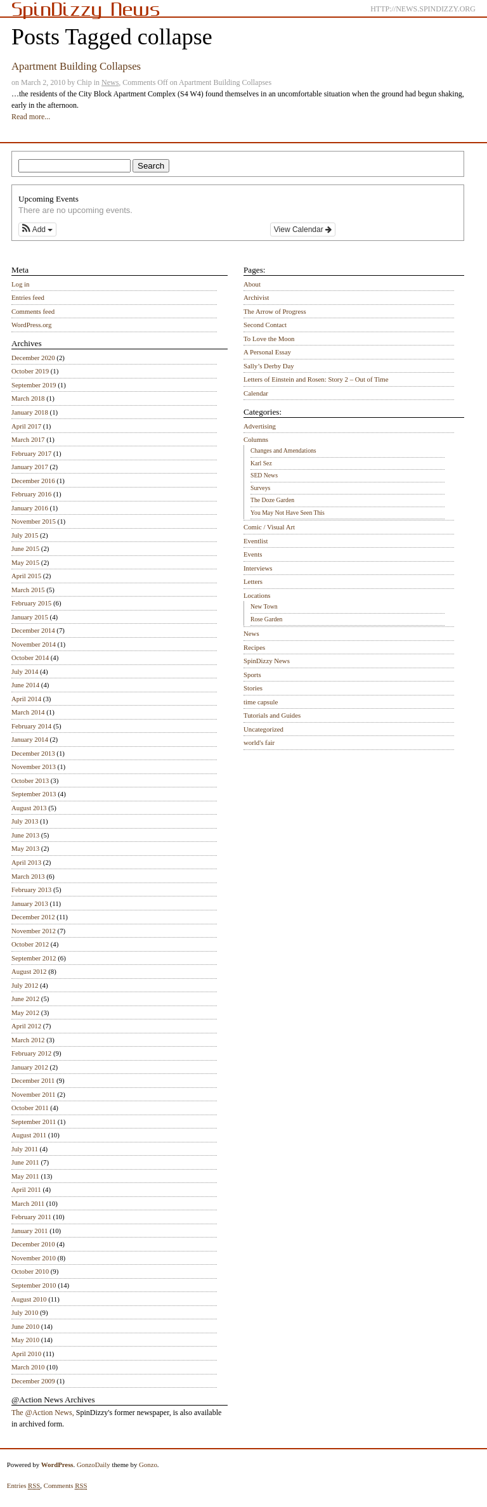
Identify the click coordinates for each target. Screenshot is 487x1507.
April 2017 (26, 426)
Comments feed (33, 311)
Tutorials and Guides (272, 715)
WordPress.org (31, 324)
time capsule (261, 702)
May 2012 (25, 1012)
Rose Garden (266, 619)
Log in (20, 284)
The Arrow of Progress (275, 311)
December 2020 (33, 357)
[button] (37, 229)
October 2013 (30, 780)
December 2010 (33, 1244)
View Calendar (303, 229)
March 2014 (27, 712)
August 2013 (29, 808)
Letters (253, 581)
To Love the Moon (269, 338)
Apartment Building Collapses (76, 66)
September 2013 (33, 794)
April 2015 (26, 575)
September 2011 (33, 1121)
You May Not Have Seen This (287, 512)
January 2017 (29, 466)
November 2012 (33, 931)
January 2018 (29, 412)
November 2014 (33, 644)
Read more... (30, 116)
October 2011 (30, 1107)
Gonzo (148, 1464)
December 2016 (33, 480)
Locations (257, 595)
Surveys (260, 487)
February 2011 (31, 1216)
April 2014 (26, 698)
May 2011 (25, 1176)
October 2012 (30, 944)
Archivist (256, 297)
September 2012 (33, 958)
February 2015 (31, 603)
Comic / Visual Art (269, 527)
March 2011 (27, 1203)
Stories (253, 688)
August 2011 (28, 1135)
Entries (24, 1486)
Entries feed (27, 297)
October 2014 (30, 657)
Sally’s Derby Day (269, 366)
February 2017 (31, 453)
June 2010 (25, 1326)
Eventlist (256, 541)
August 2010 (29, 1299)
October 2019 (30, 371)
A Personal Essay (267, 352)
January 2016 (29, 508)
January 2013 (29, 903)
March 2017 (27, 439)
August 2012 (29, 971)
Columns (256, 439)
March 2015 (27, 589)
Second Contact (265, 324)
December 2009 (33, 1381)
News (110, 82)
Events (253, 554)
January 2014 (29, 739)
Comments (66, 1486)
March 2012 (27, 1040)
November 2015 (33, 521)
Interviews (258, 568)
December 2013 (33, 753)
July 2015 (24, 535)
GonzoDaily (93, 1464)
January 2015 (29, 617)
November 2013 (33, 766)
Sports (252, 674)
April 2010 (26, 1353)
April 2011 (26, 1189)
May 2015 (25, 562)
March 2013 (27, 876)
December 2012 (33, 917)
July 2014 (24, 671)
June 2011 (25, 1162)
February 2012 (31, 1053)
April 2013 (26, 862)
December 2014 (33, 630)
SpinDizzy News (267, 660)
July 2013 (24, 821)
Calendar (256, 393)
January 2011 (29, 1230)
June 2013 (25, 835)
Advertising (260, 426)
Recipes (254, 647)
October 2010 (30, 1271)
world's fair (259, 742)
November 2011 (33, 1094)
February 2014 (31, 726)
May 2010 (25, 1339)
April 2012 (26, 1026)
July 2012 (24, 985)
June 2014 (25, 685)
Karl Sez (261, 463)
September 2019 (33, 385)
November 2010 (33, 1258)
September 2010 (33, 1285)
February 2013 (31, 889)
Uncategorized (263, 729)
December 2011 (33, 1080)
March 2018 (27, 398)
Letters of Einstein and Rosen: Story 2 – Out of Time (316, 379)
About (252, 284)
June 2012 (25, 998)
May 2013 (25, 848)
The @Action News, (42, 1412)
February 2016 (31, 494)
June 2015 (25, 548)
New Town (264, 606)
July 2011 (24, 1149)
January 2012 (29, 1067)
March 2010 (27, 1367)
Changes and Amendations (283, 450)
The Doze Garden (272, 499)
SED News (264, 475)
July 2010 (24, 1312)
